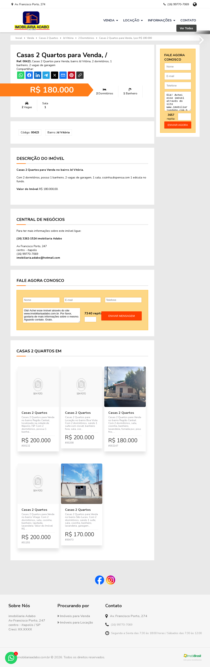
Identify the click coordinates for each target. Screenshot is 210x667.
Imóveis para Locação (75, 622)
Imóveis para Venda (73, 616)
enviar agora (178, 128)
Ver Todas (186, 28)
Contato (188, 20)
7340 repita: (93, 313)
